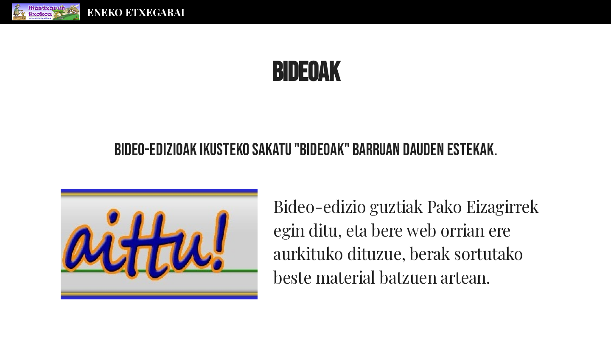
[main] (305, 73)
